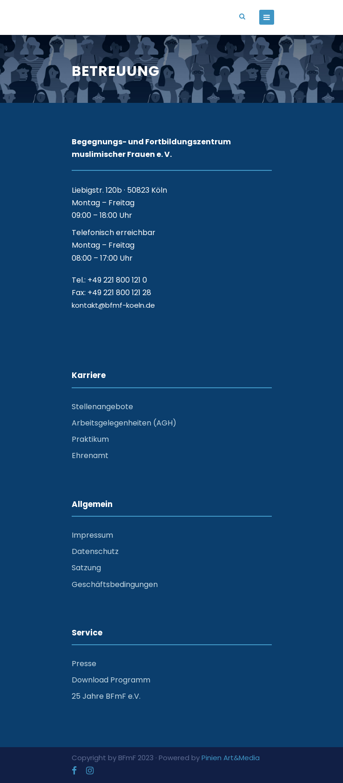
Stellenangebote (102, 406)
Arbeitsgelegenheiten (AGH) (124, 423)
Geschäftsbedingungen (115, 584)
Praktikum (90, 439)
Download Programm (111, 680)
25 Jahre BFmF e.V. (106, 696)
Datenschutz (95, 551)
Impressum (92, 535)
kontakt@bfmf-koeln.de (113, 305)
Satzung (86, 567)
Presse (84, 663)
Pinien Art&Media (231, 758)
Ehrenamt (90, 455)
